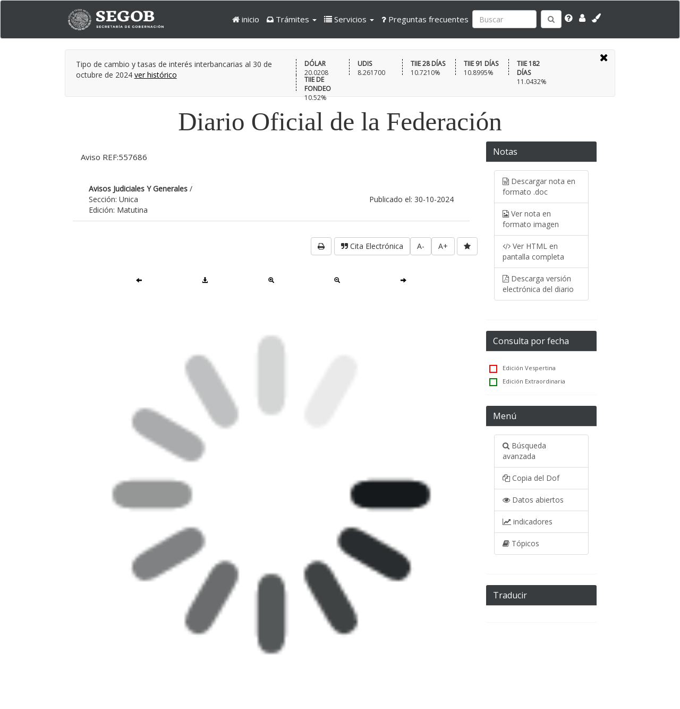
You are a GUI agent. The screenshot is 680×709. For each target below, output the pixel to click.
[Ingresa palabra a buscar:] (504, 19)
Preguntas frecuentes (425, 19)
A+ (443, 246)
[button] (291, 19)
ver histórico (155, 75)
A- (420, 246)
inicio (245, 19)
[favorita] (467, 246)
